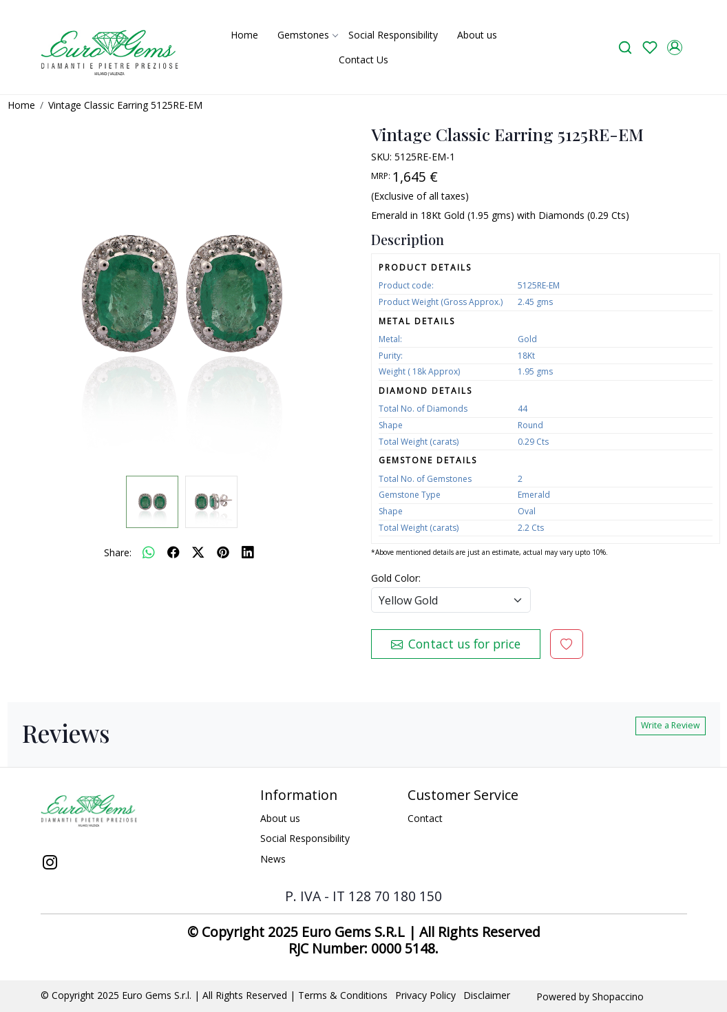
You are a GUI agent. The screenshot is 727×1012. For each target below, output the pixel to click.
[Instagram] (50, 864)
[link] (625, 47)
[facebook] (173, 552)
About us (477, 34)
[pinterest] (223, 552)
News (273, 858)
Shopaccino (618, 996)
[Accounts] (674, 47)
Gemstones (307, 34)
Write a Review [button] (670, 725)
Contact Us (363, 59)
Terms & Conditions (343, 995)
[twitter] (198, 552)
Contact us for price (455, 644)
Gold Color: (396, 577)
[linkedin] (247, 552)
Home (244, 34)
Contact (425, 818)
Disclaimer (486, 995)
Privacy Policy (425, 995)
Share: (117, 552)
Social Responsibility (393, 34)
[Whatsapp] (148, 552)
